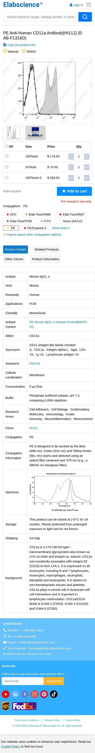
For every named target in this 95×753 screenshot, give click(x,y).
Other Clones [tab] (14, 259)
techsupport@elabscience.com (49, 648)
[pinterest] (45, 694)
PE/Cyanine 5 (36, 228)
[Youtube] (6, 694)
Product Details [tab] (15, 249)
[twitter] (54, 694)
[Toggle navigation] (87, 5)
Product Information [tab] (45, 259)
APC (13, 214)
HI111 (33, 428)
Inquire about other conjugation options (34, 234)
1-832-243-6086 (25, 636)
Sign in (76, 5)
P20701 (34, 363)
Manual (13, 51)
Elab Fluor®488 (39, 214)
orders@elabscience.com (37, 642)
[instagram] (35, 694)
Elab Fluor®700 (21, 221)
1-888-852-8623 (32, 630)
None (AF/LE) (72, 221)
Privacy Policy (52, 720)
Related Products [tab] (47, 249)
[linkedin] (16, 694)
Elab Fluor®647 (73, 214)
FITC (47, 221)
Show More (61, 228)
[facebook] (26, 694)
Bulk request (12, 191)
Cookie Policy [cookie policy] (10, 746)
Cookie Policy (73, 720)
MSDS (31, 51)
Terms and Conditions (26, 720)
